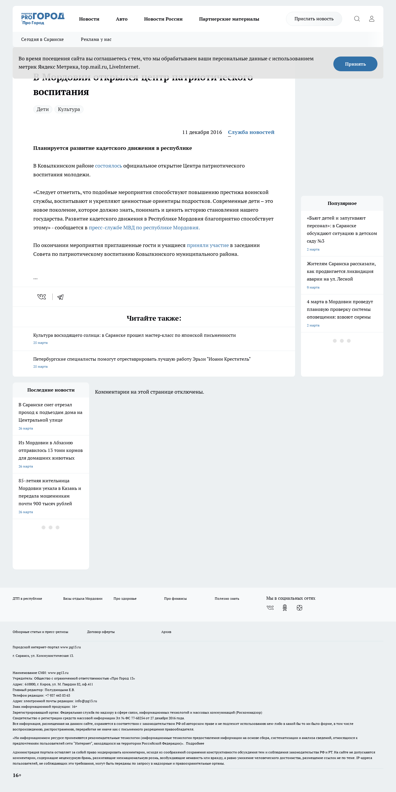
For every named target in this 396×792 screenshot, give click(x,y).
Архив (166, 631)
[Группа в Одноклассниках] (284, 608)
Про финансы (175, 598)
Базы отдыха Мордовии (82, 598)
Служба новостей (251, 132)
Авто (122, 19)
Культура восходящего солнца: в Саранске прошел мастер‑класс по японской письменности (153, 339)
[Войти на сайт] (371, 19)
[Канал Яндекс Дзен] (299, 608)
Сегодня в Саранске (42, 39)
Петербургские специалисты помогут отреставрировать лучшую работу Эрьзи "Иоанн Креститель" (153, 363)
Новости (89, 19)
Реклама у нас (96, 39)
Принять (355, 64)
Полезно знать (227, 598)
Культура (69, 109)
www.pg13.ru (70, 647)
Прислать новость (314, 18)
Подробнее (195, 743)
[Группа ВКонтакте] (270, 608)
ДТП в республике (27, 598)
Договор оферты (101, 631)
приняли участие (208, 245)
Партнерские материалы (229, 19)
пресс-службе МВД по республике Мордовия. (144, 227)
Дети (43, 109)
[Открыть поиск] (357, 19)
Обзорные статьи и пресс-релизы (40, 631)
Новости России (163, 19)
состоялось (108, 165)
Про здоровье (125, 598)
